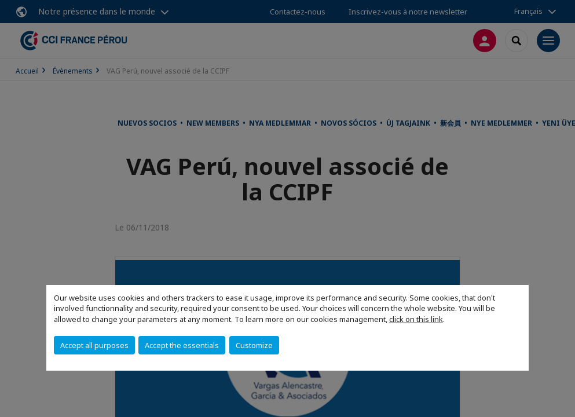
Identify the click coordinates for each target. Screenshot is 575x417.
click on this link (416, 319)
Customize (254, 345)
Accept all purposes (94, 345)
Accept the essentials (182, 345)
